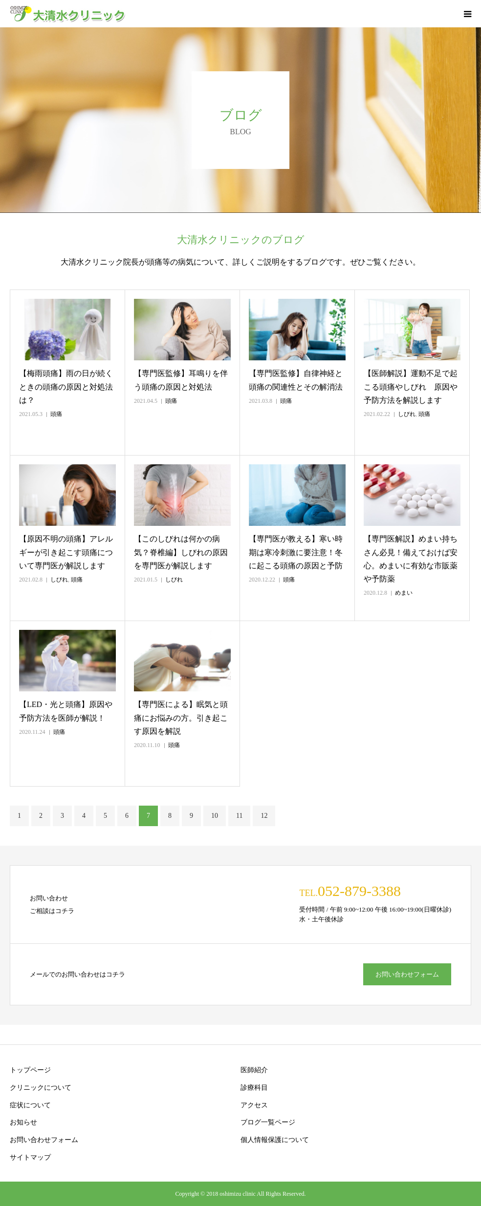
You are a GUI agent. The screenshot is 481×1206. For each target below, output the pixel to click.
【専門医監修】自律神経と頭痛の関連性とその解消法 (296, 380)
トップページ (30, 1070)
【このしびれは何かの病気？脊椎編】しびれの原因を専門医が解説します (181, 552)
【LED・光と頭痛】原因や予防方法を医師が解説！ (65, 711)
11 (239, 815)
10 (214, 815)
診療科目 (254, 1087)
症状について (30, 1105)
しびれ (406, 414)
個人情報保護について (274, 1140)
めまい (404, 592)
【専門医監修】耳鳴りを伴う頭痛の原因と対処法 (181, 380)
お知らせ (23, 1122)
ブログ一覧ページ (267, 1122)
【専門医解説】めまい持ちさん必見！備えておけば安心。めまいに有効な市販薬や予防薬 (411, 559)
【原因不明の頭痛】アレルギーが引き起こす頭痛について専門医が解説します (66, 552)
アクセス (254, 1105)
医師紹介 (254, 1070)
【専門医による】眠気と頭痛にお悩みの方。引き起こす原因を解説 (181, 717)
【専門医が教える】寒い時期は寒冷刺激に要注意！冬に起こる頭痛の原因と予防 (296, 552)
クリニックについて (40, 1087)
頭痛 (56, 414)
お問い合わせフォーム (407, 974)
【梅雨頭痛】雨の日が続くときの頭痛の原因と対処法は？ (66, 386)
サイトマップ (30, 1157)
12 (264, 815)
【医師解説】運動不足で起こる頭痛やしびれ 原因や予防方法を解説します (411, 386)
